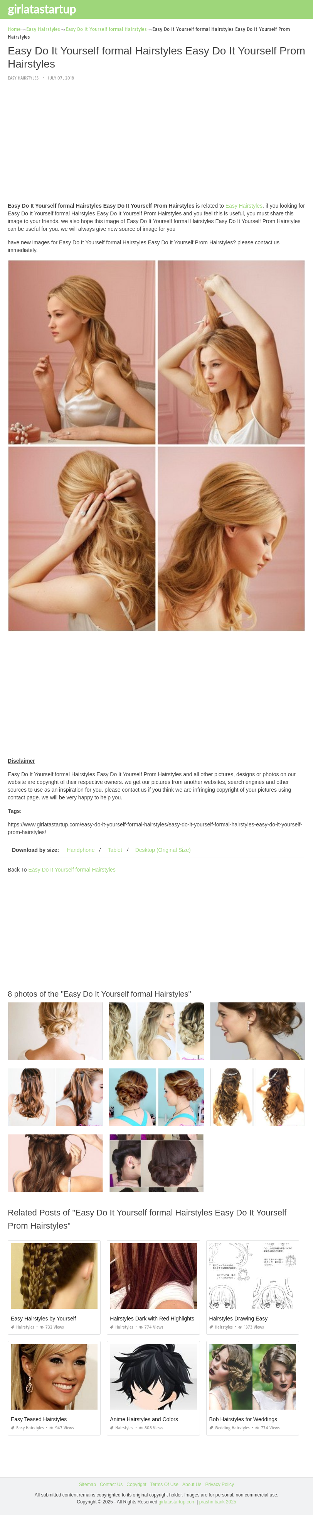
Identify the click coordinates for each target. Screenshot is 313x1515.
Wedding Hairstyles (229, 1427)
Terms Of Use (164, 1484)
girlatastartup (42, 9)
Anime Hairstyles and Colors (144, 1419)
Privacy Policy (219, 1484)
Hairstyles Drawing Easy (238, 1318)
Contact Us (111, 1484)
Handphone (80, 850)
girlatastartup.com (177, 1502)
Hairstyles (22, 1327)
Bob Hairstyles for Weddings (243, 1419)
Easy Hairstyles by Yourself (43, 1318)
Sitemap (87, 1484)
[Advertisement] (156, 142)
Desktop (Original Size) (163, 850)
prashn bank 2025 (217, 1502)
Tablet (115, 850)
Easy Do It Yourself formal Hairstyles (71, 870)
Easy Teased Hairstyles (39, 1419)
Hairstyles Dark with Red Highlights (152, 1318)
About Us (191, 1484)
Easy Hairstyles (23, 78)
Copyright (136, 1484)
